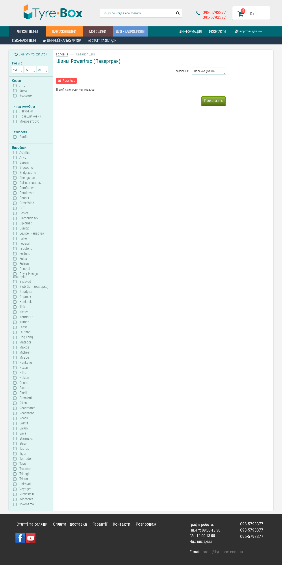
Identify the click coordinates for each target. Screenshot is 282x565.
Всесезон (26, 96)
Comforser (26, 188)
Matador (25, 342)
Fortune (24, 254)
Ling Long (26, 337)
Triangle (24, 474)
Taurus (24, 449)
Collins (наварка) (31, 183)
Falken (23, 238)
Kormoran (26, 317)
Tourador (25, 459)
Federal (24, 244)
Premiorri (25, 398)
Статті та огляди (102, 41)
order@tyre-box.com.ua (223, 551)
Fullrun (24, 264)
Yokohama (26, 504)
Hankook (25, 302)
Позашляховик (30, 116)
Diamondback (28, 218)
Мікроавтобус (29, 121)
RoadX (24, 418)
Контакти (217, 31)
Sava (22, 433)
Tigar (22, 454)
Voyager (25, 489)
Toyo (22, 464)
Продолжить (213, 101)
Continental (27, 193)
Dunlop (24, 228)
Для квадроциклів (130, 31)
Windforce (26, 499)
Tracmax (25, 469)
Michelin (25, 352)
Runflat (24, 137)
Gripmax (25, 297)
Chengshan (27, 178)
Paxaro (24, 388)
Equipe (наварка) (31, 233)
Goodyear (26, 292)
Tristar (23, 479)
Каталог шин (24, 41)
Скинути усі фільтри (31, 54)
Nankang (25, 363)
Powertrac (69, 80)
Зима (23, 91)
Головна (62, 54)
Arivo (22, 158)
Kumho (24, 322)
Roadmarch (27, 408)
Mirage (24, 358)
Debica (24, 213)
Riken (23, 403)
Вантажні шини (64, 31)
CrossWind (26, 203)
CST (22, 208)
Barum (24, 163)
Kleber (23, 312)
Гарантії (100, 524)
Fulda (23, 259)
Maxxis (24, 347)
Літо (22, 86)
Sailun (23, 428)
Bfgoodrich (27, 168)
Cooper (24, 198)
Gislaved (25, 282)
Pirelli (23, 393)
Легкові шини (27, 31)
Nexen (23, 368)
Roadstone (26, 413)
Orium (23, 383)
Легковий (26, 111)
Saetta (23, 423)
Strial (22, 444)
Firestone (25, 249)
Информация (191, 31)
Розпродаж (146, 524)
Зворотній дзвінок (248, 31)
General (24, 269)
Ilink (22, 307)
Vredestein (26, 494)
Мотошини (97, 31)
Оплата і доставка (70, 524)
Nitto (22, 373)
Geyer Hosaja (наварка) (25, 275)
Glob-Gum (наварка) (33, 287)
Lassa (23, 327)
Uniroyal (25, 484)
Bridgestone (27, 173)
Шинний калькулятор (62, 41)
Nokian (24, 378)
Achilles (24, 152)
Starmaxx (26, 438)
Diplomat (25, 223)
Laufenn (25, 332)
